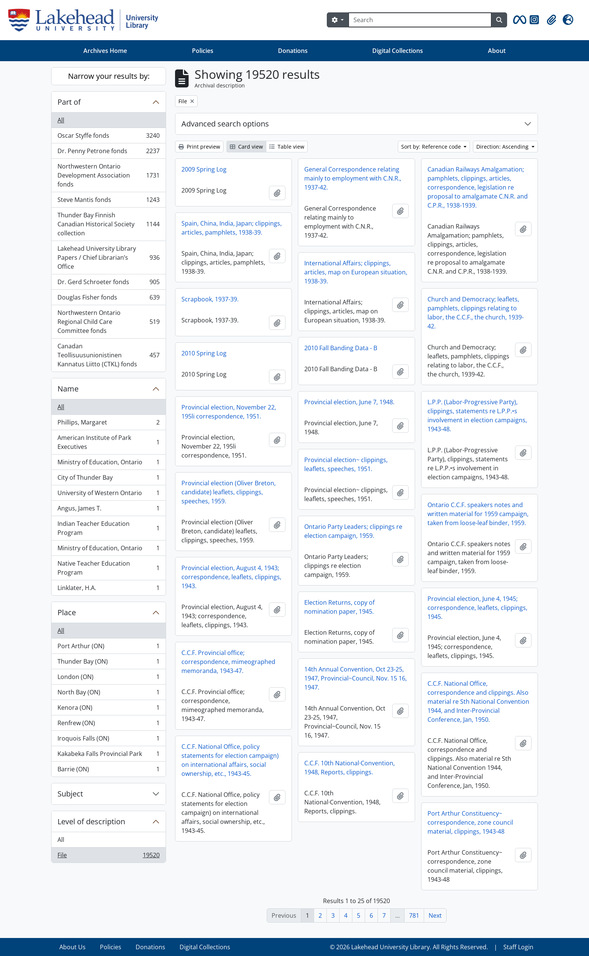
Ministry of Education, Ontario (108, 464)
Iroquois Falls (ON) (108, 740)
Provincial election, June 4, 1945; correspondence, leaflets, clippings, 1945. (477, 608)
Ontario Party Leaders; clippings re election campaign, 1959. (353, 531)
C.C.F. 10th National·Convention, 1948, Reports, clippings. (349, 767)
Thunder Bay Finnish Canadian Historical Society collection (108, 224)
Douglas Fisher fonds (108, 299)
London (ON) (108, 678)
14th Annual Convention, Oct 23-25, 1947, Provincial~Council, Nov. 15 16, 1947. (355, 678)
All (60, 120)
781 (414, 915)
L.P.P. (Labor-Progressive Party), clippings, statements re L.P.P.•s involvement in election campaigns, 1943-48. (477, 415)
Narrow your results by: (109, 76)
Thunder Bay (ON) (108, 663)
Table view (286, 146)
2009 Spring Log (204, 169)
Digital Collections (397, 51)
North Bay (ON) (108, 694)
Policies (202, 51)
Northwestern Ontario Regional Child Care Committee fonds (108, 322)
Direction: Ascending (503, 146)
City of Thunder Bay (108, 479)
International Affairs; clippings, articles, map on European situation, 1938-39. (355, 272)
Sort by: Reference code (431, 146)
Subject (70, 794)
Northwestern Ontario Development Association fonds (108, 175)
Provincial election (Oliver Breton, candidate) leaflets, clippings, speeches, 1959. (228, 492)
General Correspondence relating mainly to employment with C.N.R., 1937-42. (352, 178)
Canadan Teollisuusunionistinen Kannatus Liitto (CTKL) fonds (108, 355)
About (497, 51)
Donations (293, 51)
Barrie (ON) (108, 771)
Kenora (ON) (108, 709)
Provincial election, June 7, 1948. (349, 402)
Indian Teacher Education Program (108, 528)
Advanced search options (225, 124)
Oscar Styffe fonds (108, 137)
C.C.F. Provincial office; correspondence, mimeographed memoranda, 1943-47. (228, 662)
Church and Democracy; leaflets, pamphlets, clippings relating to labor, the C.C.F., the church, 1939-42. (475, 312)
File (108, 857)
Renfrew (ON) (108, 724)
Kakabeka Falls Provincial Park (108, 755)
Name (68, 389)
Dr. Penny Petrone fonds (108, 152)
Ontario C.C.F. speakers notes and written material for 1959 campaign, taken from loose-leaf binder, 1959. (478, 514)
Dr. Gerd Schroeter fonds (108, 283)
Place (66, 612)
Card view (246, 146)
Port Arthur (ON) (108, 647)
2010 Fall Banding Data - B (340, 348)
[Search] (420, 19)
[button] (518, 20)
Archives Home (105, 51)
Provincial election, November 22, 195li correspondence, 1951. (228, 411)
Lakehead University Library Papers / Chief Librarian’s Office (108, 257)
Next (435, 915)
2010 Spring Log (204, 353)
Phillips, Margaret (108, 424)
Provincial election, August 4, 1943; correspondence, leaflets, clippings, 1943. (231, 577)
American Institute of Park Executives (108, 442)
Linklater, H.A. (108, 589)
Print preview (199, 146)
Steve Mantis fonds (108, 201)
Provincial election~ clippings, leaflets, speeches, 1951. (346, 464)
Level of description (91, 821)
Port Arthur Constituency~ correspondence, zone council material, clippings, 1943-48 (470, 822)
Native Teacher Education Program (108, 568)
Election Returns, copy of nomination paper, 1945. (339, 607)
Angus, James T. (108, 510)
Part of (69, 102)
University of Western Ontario (108, 494)
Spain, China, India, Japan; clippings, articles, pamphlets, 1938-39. (231, 227)
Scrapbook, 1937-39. (210, 299)
